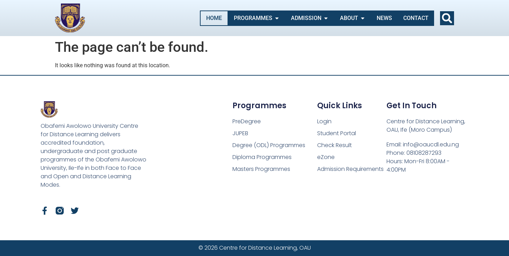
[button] (447, 18)
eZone (326, 157)
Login (324, 121)
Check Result (334, 145)
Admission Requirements (350, 169)
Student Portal (336, 133)
